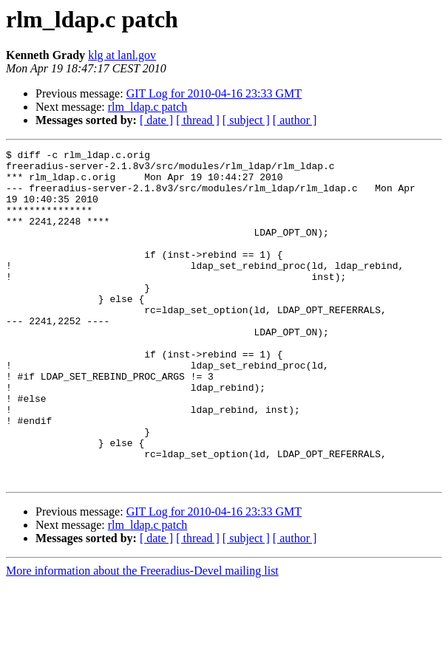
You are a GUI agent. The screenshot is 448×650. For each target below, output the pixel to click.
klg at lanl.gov (122, 55)
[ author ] (295, 120)
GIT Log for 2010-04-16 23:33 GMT (214, 93)
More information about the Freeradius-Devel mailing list (142, 637)
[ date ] (156, 120)
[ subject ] (246, 120)
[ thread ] (198, 120)
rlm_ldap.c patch (148, 106)
